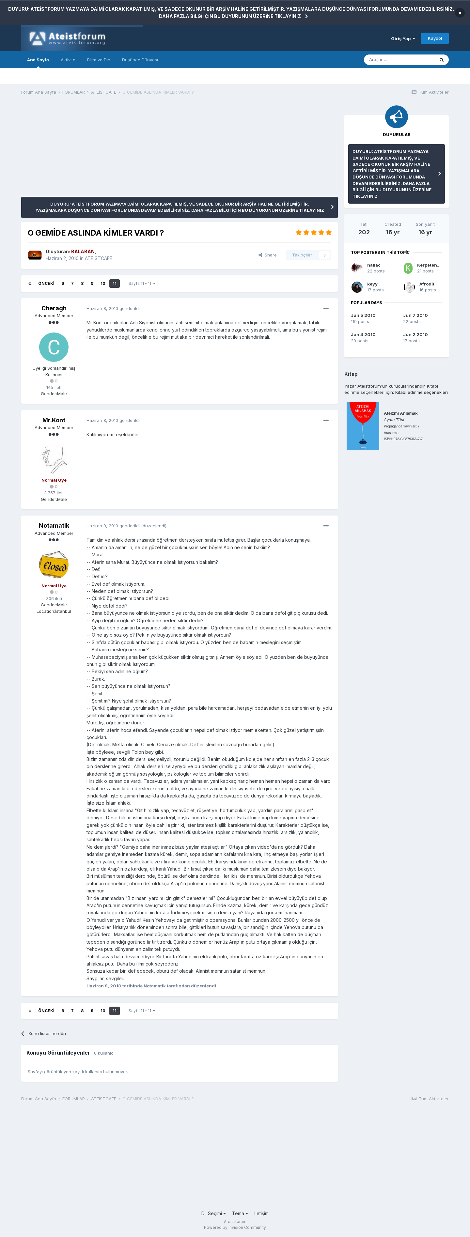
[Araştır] (399, 59)
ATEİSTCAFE (98, 258)
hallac (374, 265)
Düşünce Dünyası (140, 59)
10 (103, 283)
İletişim (261, 1213)
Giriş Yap (403, 38)
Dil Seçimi (213, 1213)
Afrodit (426, 283)
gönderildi (113, 308)
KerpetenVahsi (433, 265)
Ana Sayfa (38, 62)
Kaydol (435, 38)
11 (115, 283)
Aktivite (68, 59)
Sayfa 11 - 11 (142, 283)
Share (267, 254)
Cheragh (54, 308)
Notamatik (54, 525)
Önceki (46, 283)
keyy (372, 283)
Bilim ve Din (98, 59)
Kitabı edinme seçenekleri (421, 392)
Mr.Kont (53, 420)
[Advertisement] (140, 151)
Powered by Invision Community (235, 1227)
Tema (240, 1213)
